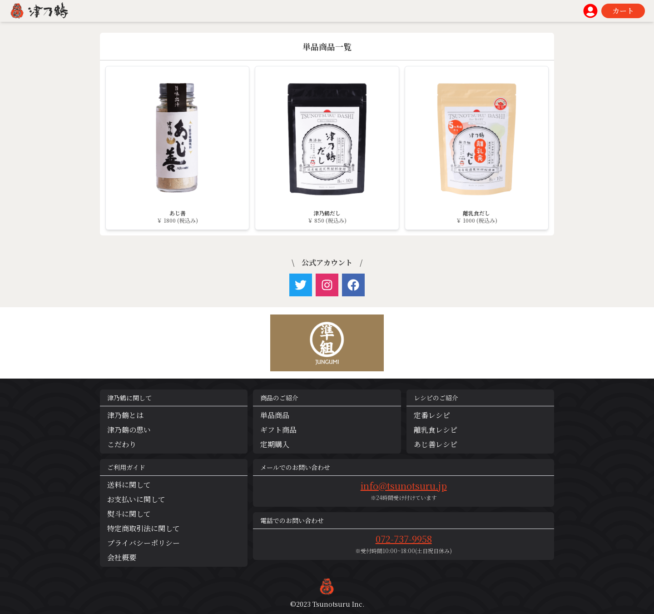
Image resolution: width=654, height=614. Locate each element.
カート (623, 10)
